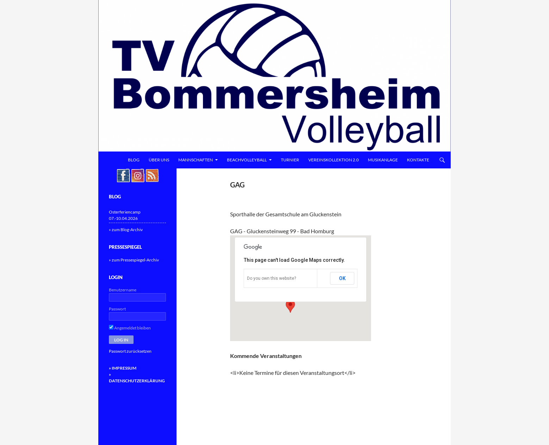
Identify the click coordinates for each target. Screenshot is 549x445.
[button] (290, 306)
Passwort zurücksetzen (130, 351)
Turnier (290, 159)
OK (342, 278)
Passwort (117, 308)
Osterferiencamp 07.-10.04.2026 (125, 215)
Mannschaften (195, 159)
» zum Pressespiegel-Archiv (134, 259)
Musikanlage (383, 159)
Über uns (159, 159)
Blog (134, 159)
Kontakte (418, 159)
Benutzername (122, 289)
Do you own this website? (271, 278)
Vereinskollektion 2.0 (333, 159)
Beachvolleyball (247, 159)
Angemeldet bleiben (130, 327)
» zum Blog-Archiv (126, 229)
